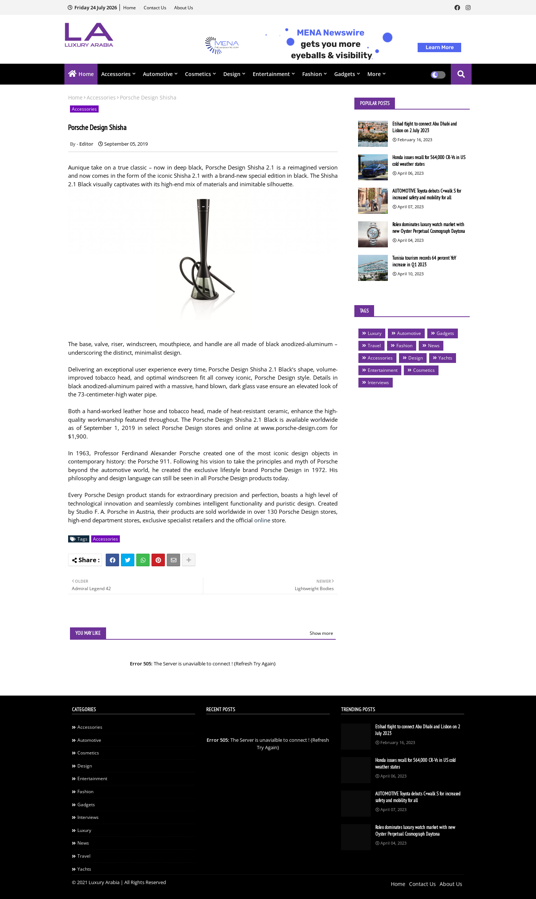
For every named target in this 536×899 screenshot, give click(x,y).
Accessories (116, 73)
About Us (183, 7)
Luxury (375, 333)
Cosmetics (198, 73)
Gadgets (344, 73)
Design (231, 73)
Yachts (445, 358)
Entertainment (271, 73)
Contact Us (156, 7)
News (434, 345)
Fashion (312, 73)
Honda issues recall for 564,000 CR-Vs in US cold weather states (428, 160)
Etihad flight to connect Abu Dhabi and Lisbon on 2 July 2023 (424, 127)
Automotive (158, 73)
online (262, 520)
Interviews (378, 382)
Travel (374, 345)
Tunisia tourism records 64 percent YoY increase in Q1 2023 (424, 261)
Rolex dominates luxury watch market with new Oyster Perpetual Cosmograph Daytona (428, 227)
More (374, 73)
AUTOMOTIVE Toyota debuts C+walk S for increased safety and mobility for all (426, 194)
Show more (321, 633)
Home (130, 7)
